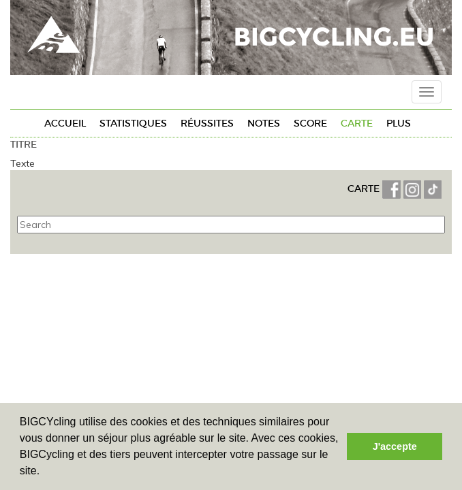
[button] (45, 472)
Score (310, 123)
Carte (357, 123)
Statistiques (133, 123)
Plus (398, 123)
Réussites (207, 123)
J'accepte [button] (395, 446)
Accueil (65, 123)
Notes (263, 123)
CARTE (365, 188)
